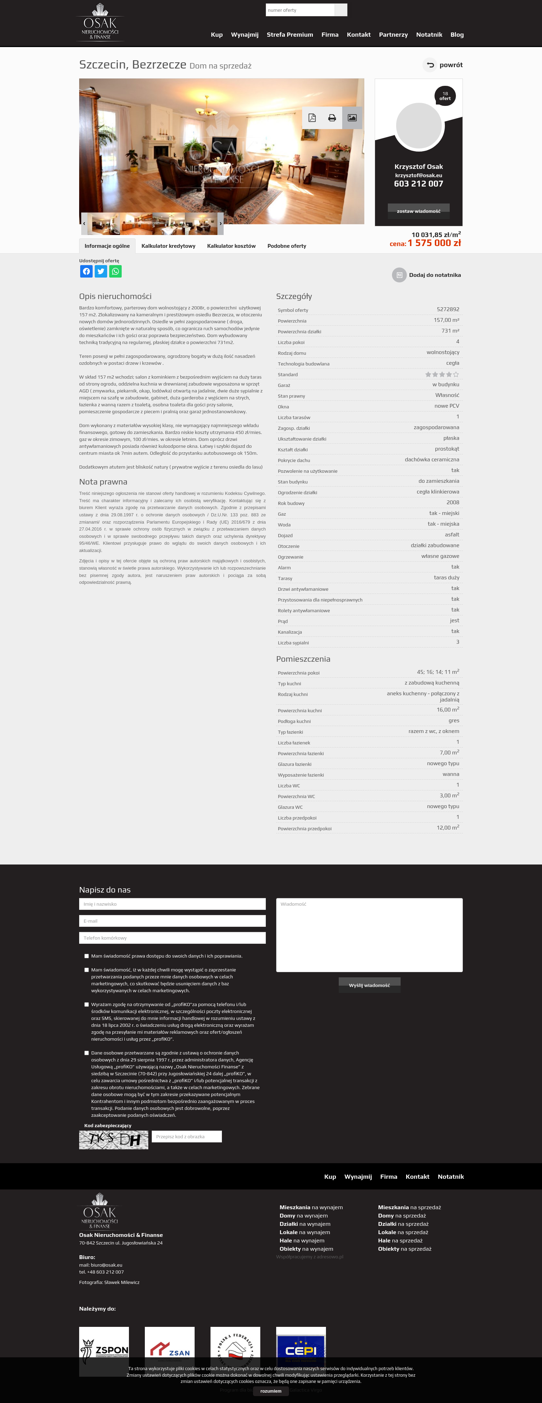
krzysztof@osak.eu (418, 175)
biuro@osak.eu (106, 1265)
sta (432, 9)
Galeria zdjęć (352, 118)
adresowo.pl (330, 1256)
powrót (451, 65)
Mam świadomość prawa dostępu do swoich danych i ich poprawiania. (163, 956)
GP (418, 9)
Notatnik (429, 34)
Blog (457, 34)
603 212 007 (418, 183)
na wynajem (311, 1207)
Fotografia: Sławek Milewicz (109, 1282)
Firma (330, 34)
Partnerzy (393, 34)
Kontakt (359, 34)
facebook (390, 9)
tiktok (461, 9)
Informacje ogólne (107, 246)
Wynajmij (245, 34)
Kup (217, 34)
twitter (361, 9)
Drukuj (332, 118)
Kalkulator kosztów (231, 246)
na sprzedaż (409, 1207)
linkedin (446, 9)
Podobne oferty (287, 246)
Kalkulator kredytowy (169, 246)
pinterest (404, 9)
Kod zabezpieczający (107, 1125)
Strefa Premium (290, 34)
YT (376, 9)
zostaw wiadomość (419, 211)
